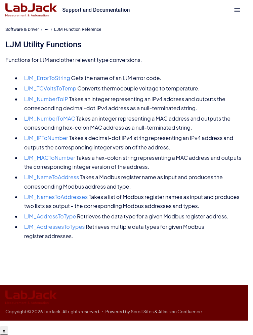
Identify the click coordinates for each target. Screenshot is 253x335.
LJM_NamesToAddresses (56, 196)
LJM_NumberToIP (46, 98)
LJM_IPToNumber (46, 137)
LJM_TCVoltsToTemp (50, 88)
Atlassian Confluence (180, 311)
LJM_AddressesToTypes (54, 226)
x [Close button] (4, 330)
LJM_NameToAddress (51, 177)
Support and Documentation (96, 10)
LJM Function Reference (77, 29)
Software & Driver (22, 29)
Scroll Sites (142, 311)
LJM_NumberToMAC (49, 118)
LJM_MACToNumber (49, 157)
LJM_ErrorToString (47, 77)
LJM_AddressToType (50, 216)
